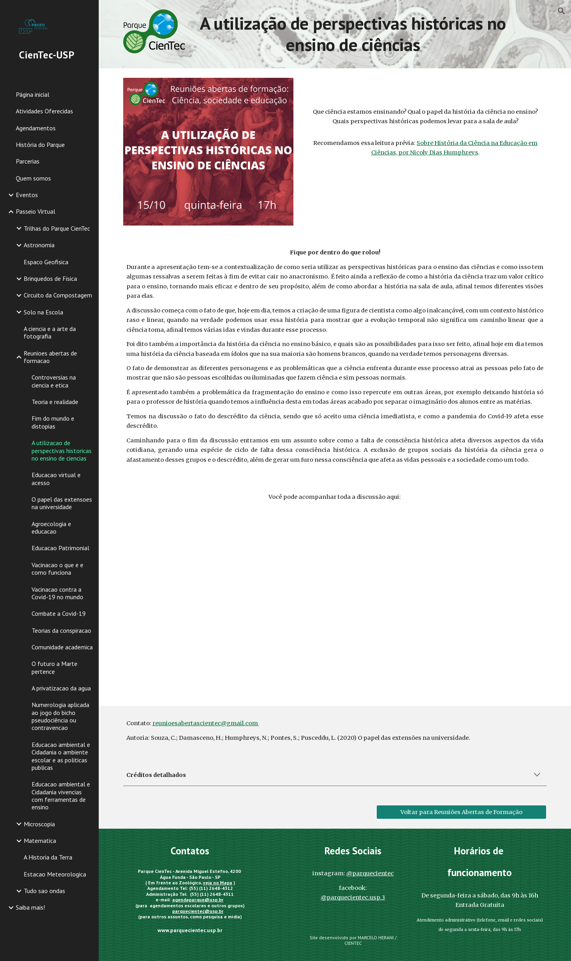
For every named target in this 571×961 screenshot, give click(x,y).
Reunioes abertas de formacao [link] (50, 357)
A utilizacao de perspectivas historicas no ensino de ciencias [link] (62, 450)
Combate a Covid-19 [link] (59, 613)
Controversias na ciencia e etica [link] (54, 381)
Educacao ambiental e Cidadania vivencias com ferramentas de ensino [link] (61, 795)
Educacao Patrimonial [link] (60, 548)
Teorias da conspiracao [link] (61, 630)
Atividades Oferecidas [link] (44, 111)
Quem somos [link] (33, 178)
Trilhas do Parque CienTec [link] (57, 228)
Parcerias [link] (27, 161)
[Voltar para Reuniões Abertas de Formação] (461, 812)
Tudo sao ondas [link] (44, 891)
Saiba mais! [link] (30, 907)
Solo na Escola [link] (43, 312)
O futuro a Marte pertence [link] (54, 667)
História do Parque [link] (40, 145)
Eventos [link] (27, 195)
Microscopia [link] (39, 824)
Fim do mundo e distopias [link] (53, 422)
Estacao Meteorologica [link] (55, 874)
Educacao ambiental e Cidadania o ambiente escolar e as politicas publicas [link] (61, 756)
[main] (353, 34)
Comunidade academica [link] (62, 647)
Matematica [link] (40, 840)
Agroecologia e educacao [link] (51, 527)
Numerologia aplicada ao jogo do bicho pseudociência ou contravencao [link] (60, 716)
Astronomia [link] (39, 245)
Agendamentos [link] (36, 128)
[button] (561, 11)
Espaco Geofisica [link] (46, 262)
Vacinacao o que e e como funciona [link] (57, 568)
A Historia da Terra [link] (48, 857)
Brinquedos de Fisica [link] (50, 278)
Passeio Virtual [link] (35, 211)
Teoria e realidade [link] (55, 402)
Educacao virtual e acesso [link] (56, 478)
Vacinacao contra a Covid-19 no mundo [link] (57, 593)
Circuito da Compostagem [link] (58, 295)
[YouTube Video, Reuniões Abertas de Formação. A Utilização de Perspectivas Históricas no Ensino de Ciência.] (334, 601)
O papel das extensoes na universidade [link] (62, 503)
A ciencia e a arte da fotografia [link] (50, 332)
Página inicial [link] (32, 94)
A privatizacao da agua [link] (61, 688)
